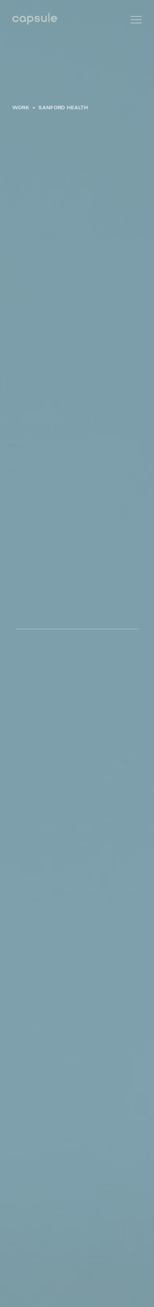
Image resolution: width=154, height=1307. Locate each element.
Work (21, 107)
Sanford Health (64, 107)
